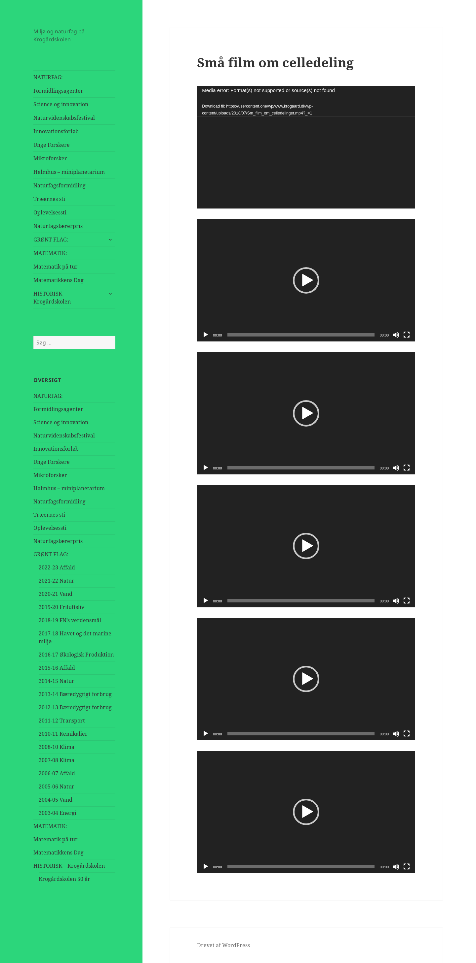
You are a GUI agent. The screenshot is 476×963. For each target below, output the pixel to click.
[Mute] (396, 335)
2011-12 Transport (62, 720)
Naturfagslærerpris (58, 226)
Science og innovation (60, 104)
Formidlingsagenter (58, 90)
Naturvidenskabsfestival (64, 117)
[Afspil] (205, 335)
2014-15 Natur (56, 681)
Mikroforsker (50, 158)
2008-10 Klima (56, 747)
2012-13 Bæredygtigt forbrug (75, 707)
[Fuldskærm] (406, 335)
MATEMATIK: (50, 253)
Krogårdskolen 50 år (64, 879)
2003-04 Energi (57, 813)
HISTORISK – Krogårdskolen (52, 297)
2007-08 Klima (56, 760)
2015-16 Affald (57, 667)
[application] (306, 147)
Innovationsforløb (56, 131)
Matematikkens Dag (58, 280)
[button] (306, 280)
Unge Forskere (51, 144)
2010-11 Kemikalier (63, 733)
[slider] (301, 335)
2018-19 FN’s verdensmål (70, 620)
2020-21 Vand (55, 593)
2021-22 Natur (56, 580)
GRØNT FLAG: (50, 239)
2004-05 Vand (55, 799)
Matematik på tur (55, 266)
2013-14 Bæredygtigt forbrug (75, 694)
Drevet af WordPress (223, 945)
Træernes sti (49, 199)
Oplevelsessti (49, 212)
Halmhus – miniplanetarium (69, 172)
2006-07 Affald (57, 773)
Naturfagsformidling (59, 185)
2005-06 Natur (56, 786)
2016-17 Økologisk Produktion (76, 654)
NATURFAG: (48, 77)
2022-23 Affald (57, 567)
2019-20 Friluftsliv (61, 607)
